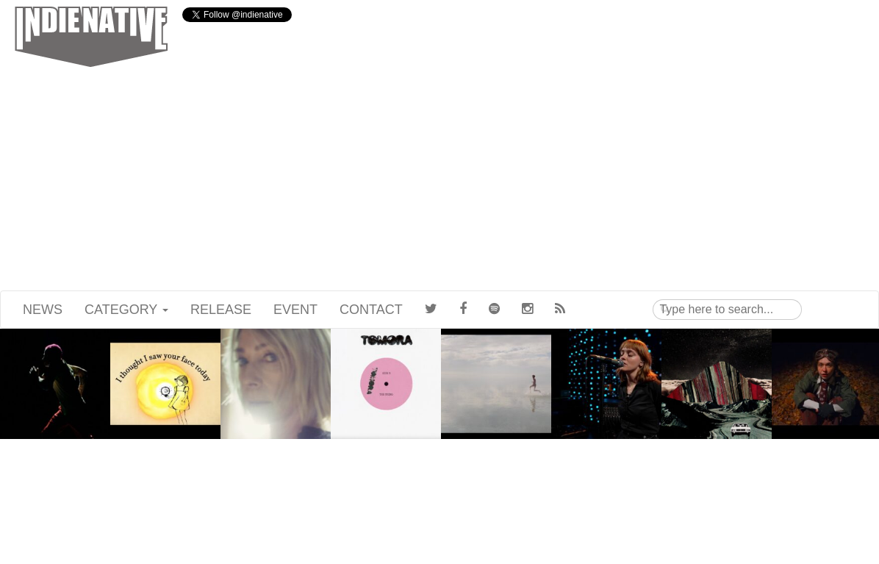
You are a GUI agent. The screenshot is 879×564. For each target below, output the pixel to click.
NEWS (42, 309)
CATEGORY (126, 309)
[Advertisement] (439, 180)
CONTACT (371, 309)
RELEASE (220, 309)
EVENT (295, 309)
